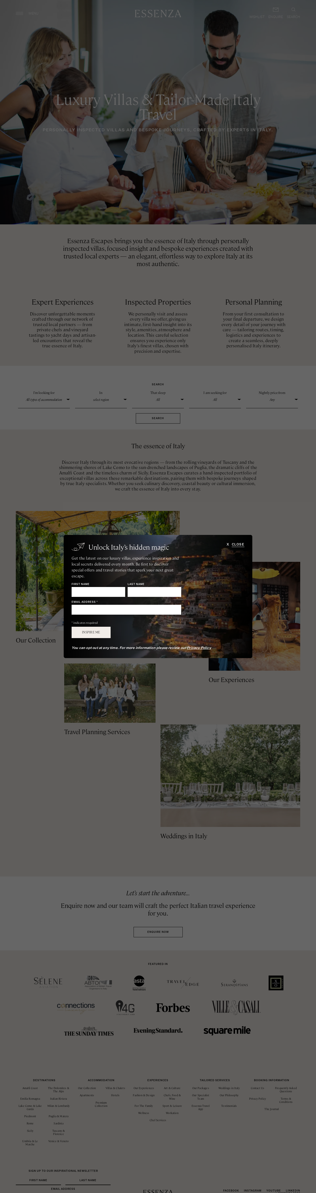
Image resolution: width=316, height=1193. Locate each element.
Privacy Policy (199, 648)
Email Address (85, 602)
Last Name (136, 584)
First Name (81, 584)
